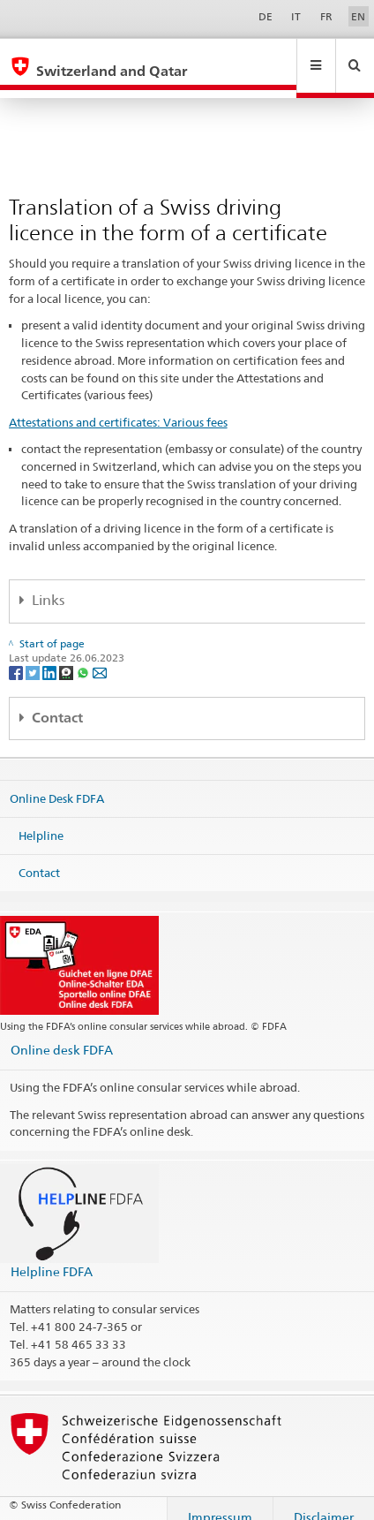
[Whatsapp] (84, 655)
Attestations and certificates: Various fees (118, 405)
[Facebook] (17, 655)
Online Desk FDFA (57, 782)
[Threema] (67, 655)
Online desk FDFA (62, 1032)
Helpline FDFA (52, 1254)
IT (296, 16)
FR (326, 16)
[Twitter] (34, 655)
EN (358, 16)
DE (265, 16)
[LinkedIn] (50, 655)
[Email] (100, 655)
